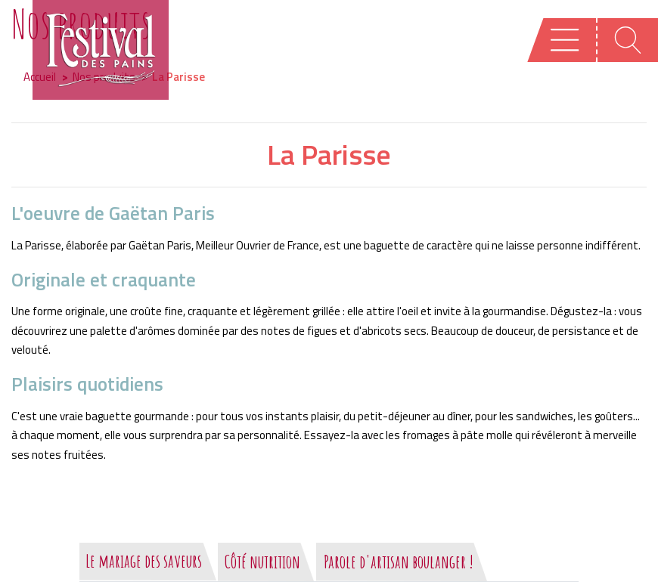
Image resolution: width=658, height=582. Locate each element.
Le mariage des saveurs (143, 560)
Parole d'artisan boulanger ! (398, 561)
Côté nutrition (262, 561)
